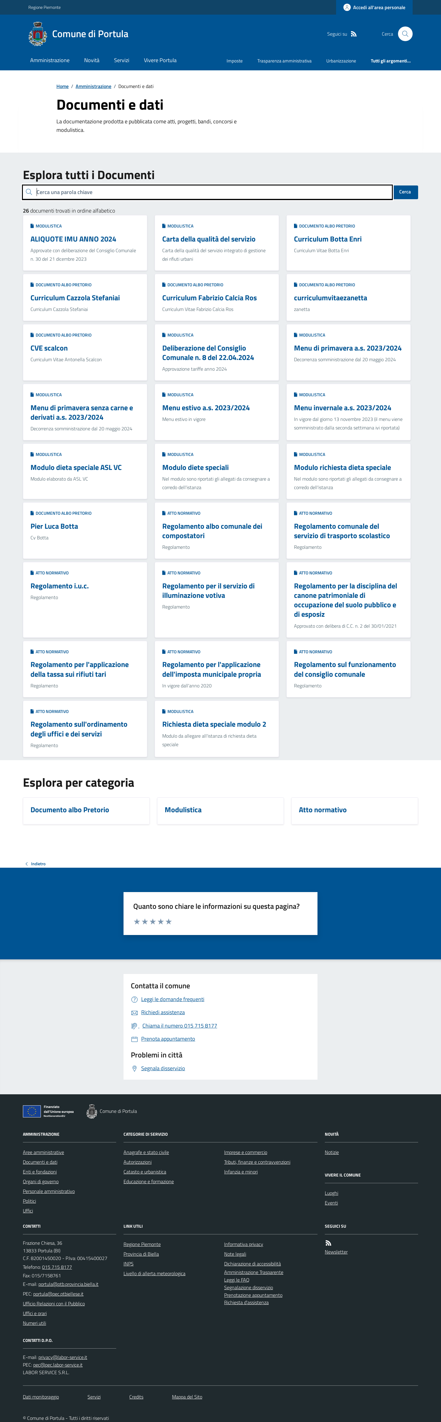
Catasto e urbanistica (145, 1171)
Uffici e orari (35, 1313)
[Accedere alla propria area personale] (374, 7)
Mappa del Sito (187, 1396)
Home (62, 86)
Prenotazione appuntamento (253, 1295)
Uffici (28, 1210)
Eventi (331, 1202)
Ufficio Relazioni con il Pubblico (54, 1303)
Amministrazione (50, 60)
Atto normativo (181, 513)
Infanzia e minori (241, 1171)
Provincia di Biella (141, 1254)
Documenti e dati (40, 1162)
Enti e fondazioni (40, 1171)
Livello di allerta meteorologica (154, 1273)
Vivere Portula (160, 60)
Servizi (121, 60)
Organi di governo (41, 1181)
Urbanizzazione (341, 60)
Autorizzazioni (138, 1162)
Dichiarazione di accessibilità (252, 1263)
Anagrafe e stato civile (146, 1152)
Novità (91, 60)
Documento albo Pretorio (324, 226)
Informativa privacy (243, 1244)
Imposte (235, 60)
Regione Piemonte (44, 7)
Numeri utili (34, 1323)
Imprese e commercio (245, 1152)
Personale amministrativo (49, 1191)
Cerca (405, 191)
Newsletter (336, 1251)
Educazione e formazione (149, 1181)
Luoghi (331, 1193)
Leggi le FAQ (236, 1279)
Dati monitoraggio (41, 1396)
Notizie (332, 1152)
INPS (129, 1263)
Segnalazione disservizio (248, 1287)
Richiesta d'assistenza (246, 1302)
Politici (29, 1201)
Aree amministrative (43, 1152)
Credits (136, 1396)
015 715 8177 (57, 1267)
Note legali (235, 1254)
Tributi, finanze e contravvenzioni (257, 1162)
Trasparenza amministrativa (284, 60)
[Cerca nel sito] (403, 33)
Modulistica (46, 226)
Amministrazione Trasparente (253, 1272)
